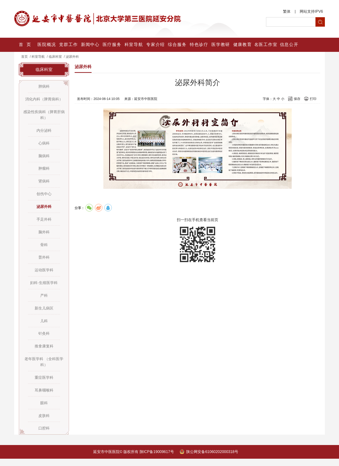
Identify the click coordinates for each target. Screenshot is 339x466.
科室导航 (133, 44)
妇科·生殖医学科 (43, 287)
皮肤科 (44, 423)
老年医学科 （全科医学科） (43, 368)
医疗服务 (112, 44)
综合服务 (177, 44)
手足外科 (44, 222)
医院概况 (46, 44)
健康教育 (242, 44)
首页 (24, 56)
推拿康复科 (44, 352)
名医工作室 (266, 44)
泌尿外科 (72, 56)
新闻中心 (90, 44)
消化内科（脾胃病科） (44, 100)
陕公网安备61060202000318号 (212, 459)
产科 (44, 300)
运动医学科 (44, 274)
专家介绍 (155, 44)
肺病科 (44, 87)
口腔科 (44, 435)
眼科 (44, 410)
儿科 (44, 326)
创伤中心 (44, 196)
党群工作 (68, 44)
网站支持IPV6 (311, 11)
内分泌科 (44, 131)
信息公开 (289, 44)
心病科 (44, 144)
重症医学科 (44, 384)
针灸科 (44, 339)
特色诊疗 (199, 44)
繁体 (287, 11)
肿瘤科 (44, 170)
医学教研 (220, 44)
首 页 (25, 44)
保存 (297, 99)
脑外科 (44, 235)
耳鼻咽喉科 (44, 397)
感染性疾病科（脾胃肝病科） (44, 115)
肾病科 (44, 183)
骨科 (44, 248)
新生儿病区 (44, 313)
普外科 (44, 261)
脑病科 (44, 157)
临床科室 (55, 56)
